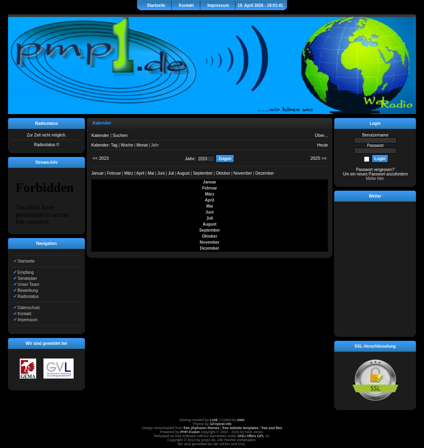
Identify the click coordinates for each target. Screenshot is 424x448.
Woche (127, 145)
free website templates (240, 428)
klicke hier (375, 178)
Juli (171, 173)
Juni (161, 173)
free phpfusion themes (201, 428)
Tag (114, 145)
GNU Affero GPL (251, 436)
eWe (240, 420)
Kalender (100, 135)
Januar (97, 173)
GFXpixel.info (220, 424)
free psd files (271, 428)
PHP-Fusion (190, 432)
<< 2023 (101, 158)
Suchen (120, 135)
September (203, 173)
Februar (114, 173)
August (183, 173)
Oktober (223, 173)
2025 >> (319, 158)
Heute (322, 145)
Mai (151, 173)
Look (214, 420)
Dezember (264, 173)
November (242, 173)
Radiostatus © (47, 145)
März (128, 173)
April (140, 173)
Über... (321, 135)
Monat (142, 145)
